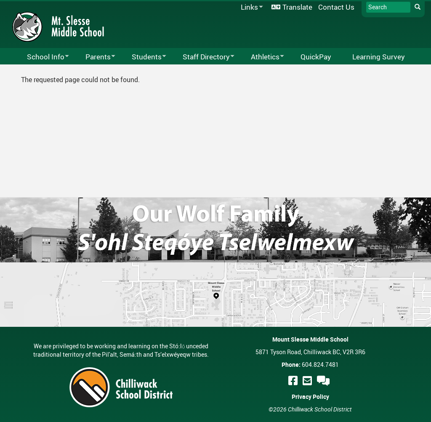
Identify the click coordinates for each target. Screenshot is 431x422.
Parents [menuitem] (94, 57)
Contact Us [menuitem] (336, 7)
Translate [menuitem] (297, 7)
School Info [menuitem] (42, 57)
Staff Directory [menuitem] (203, 57)
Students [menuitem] (143, 57)
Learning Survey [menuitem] (378, 56)
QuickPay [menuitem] (316, 56)
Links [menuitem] (250, 7)
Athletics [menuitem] (262, 57)
